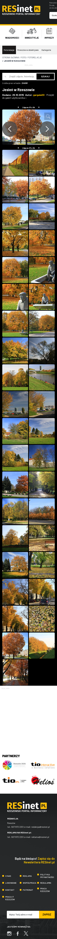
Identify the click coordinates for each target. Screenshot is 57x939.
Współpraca (29, 881)
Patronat (28, 888)
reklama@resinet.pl (40, 835)
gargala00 (39, 93)
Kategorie (46, 48)
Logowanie (11, 881)
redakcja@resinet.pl (40, 825)
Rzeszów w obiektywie (28, 48)
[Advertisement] (28, 717)
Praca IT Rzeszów (10, 896)
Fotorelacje (9, 48)
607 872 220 (17, 825)
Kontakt (9, 888)
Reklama (27, 874)
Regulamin (45, 881)
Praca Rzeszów (45, 888)
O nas (8, 874)
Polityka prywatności (47, 874)
